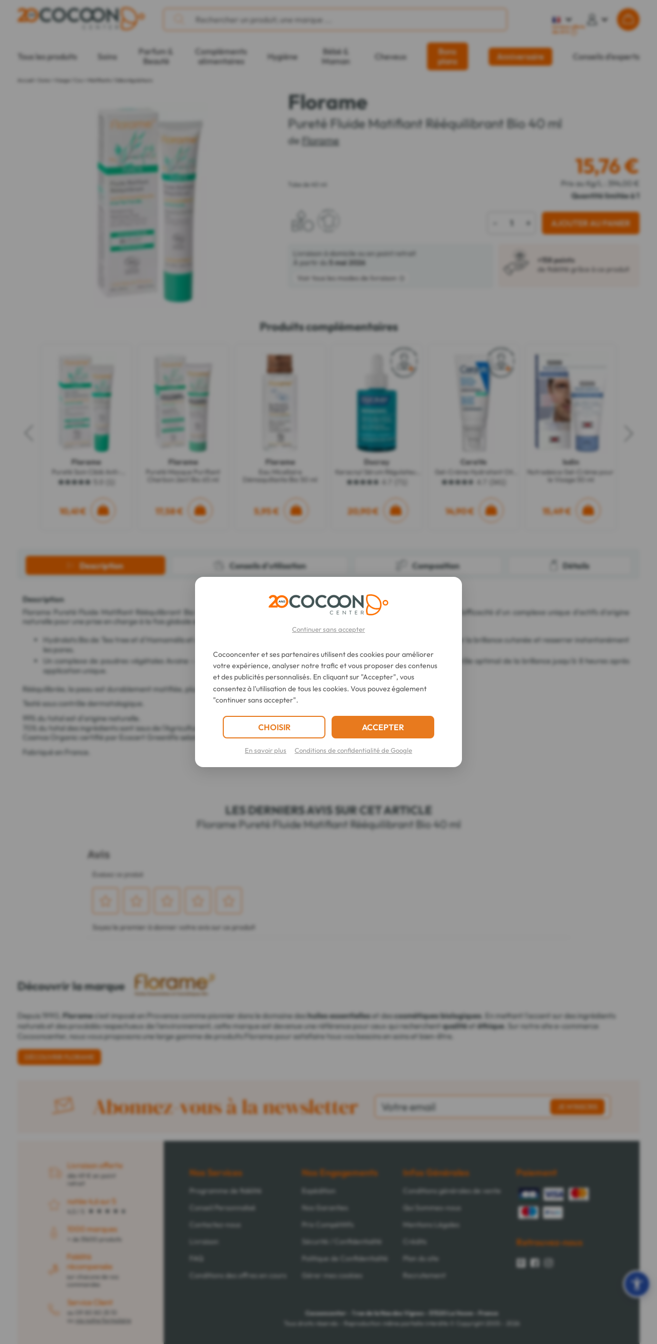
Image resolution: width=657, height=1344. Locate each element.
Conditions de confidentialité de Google (353, 750)
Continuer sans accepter (328, 629)
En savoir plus (265, 750)
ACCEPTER (383, 727)
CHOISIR (274, 727)
